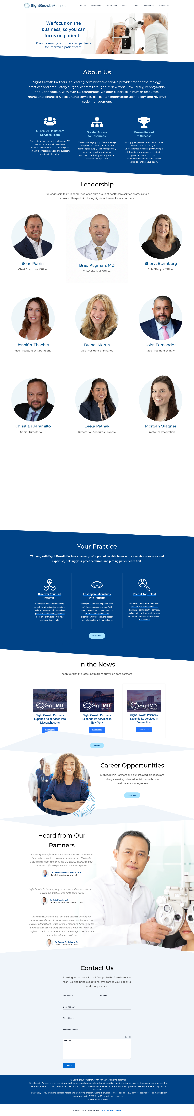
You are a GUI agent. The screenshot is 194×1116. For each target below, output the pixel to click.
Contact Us (164, 5)
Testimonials (150, 5)
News (127, 5)
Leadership (100, 5)
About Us (87, 5)
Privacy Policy (35, 1092)
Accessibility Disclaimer (98, 1098)
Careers (136, 5)
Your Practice (115, 5)
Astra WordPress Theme (110, 1110)
